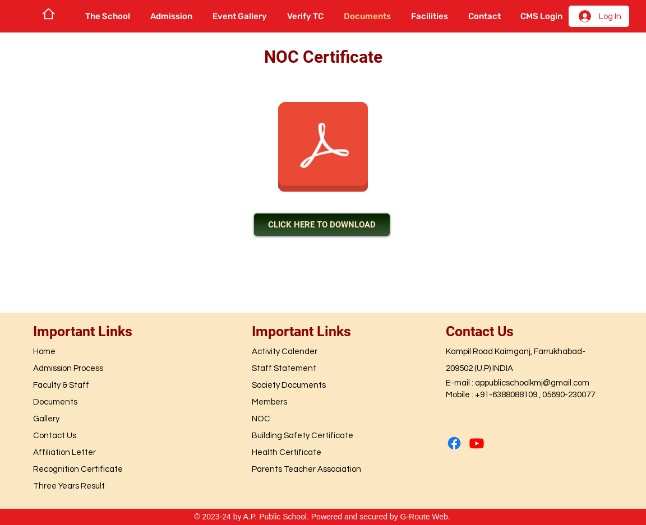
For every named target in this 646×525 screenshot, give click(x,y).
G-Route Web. (425, 516)
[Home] (48, 13)
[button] (107, 16)
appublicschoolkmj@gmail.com (532, 383)
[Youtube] (476, 443)
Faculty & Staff (61, 385)
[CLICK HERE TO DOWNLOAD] (322, 224)
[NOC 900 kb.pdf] (322, 148)
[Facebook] (454, 443)
